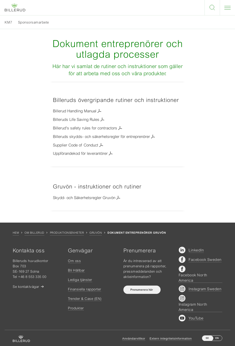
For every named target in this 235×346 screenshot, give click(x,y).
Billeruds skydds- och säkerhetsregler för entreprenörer (101, 136)
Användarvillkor (133, 338)
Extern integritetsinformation (171, 338)
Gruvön (95, 232)
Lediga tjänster (80, 280)
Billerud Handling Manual (74, 111)
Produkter (76, 308)
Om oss (74, 261)
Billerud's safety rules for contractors (85, 128)
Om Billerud (34, 232)
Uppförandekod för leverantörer (80, 153)
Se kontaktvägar (26, 287)
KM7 (8, 22)
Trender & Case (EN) (85, 299)
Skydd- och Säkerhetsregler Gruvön (84, 197)
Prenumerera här (142, 289)
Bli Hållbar (76, 270)
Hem (16, 232)
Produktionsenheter (67, 232)
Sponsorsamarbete (33, 22)
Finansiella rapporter (84, 289)
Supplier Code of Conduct (75, 145)
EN (217, 338)
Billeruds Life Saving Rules (76, 119)
